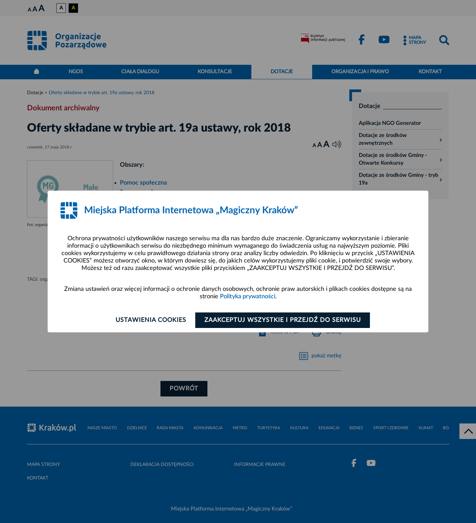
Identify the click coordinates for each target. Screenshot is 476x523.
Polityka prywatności (247, 297)
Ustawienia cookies (151, 320)
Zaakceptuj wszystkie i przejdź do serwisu (282, 320)
